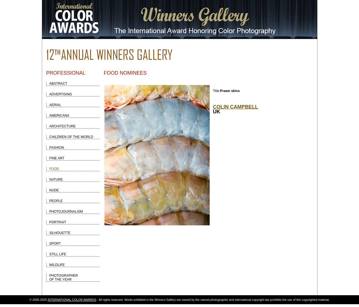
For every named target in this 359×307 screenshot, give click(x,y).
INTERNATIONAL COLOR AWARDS (72, 299)
